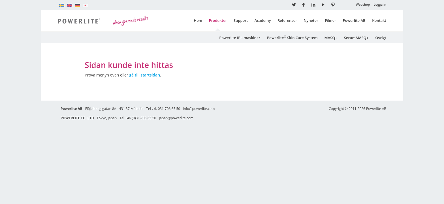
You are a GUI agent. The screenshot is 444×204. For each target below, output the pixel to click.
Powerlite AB (354, 20)
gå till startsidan (144, 74)
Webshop (363, 4)
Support (241, 20)
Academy (263, 20)
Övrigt (380, 37)
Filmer (330, 20)
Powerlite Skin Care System (292, 37)
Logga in (380, 4)
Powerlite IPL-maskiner (239, 37)
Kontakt (379, 20)
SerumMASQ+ (356, 37)
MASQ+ (331, 37)
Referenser (287, 20)
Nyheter (311, 20)
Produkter (218, 20)
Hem (198, 20)
